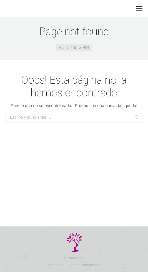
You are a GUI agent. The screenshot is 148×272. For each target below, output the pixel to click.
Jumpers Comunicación (83, 265)
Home (64, 47)
